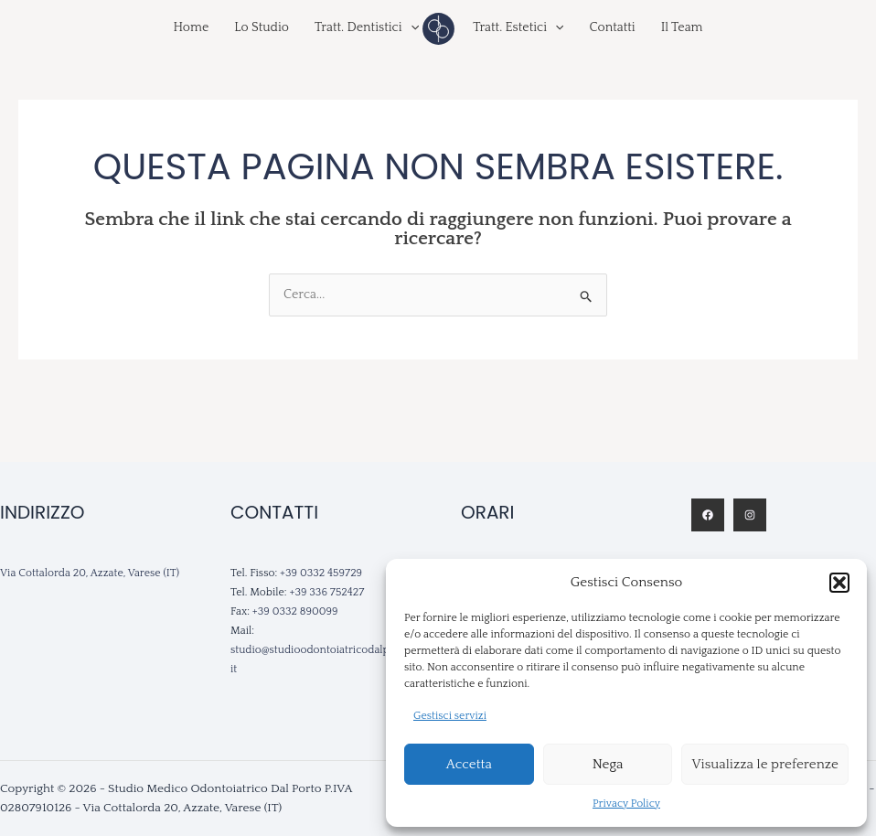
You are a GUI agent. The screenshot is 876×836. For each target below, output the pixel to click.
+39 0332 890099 (295, 611)
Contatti (612, 27)
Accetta (469, 764)
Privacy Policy (626, 803)
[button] (839, 582)
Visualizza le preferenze (765, 764)
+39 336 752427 (326, 592)
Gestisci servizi (449, 716)
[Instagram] (749, 514)
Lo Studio (261, 27)
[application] (410, 27)
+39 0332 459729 (321, 573)
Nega (608, 764)
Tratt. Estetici (518, 27)
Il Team (682, 27)
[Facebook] (707, 514)
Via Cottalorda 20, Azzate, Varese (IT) (89, 573)
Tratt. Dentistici (367, 27)
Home (190, 27)
